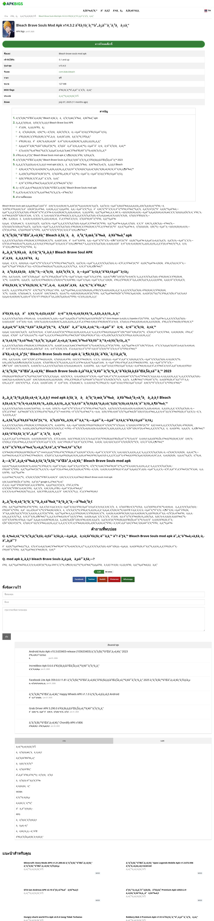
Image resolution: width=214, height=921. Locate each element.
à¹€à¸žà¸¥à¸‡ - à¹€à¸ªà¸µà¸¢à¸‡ (172, 148)
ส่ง (26, 824)
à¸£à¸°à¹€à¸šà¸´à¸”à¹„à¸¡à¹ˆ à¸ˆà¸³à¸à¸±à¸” (65, 201)
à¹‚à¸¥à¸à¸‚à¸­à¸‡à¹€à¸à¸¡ (57, 123)
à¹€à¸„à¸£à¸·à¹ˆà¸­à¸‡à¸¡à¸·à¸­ (158, 42)
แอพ (180, 161)
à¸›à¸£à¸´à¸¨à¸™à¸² (157, 223)
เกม (158, 161)
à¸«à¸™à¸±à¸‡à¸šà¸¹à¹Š (48, 12)
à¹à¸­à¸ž (135, 3)
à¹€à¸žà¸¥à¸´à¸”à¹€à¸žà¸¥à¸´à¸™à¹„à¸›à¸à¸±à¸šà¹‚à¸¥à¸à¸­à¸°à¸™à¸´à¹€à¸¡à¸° (80, 136)
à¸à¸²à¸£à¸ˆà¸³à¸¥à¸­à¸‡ (159, 240)
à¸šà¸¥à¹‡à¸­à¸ (163, 3)
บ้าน (26, 12)
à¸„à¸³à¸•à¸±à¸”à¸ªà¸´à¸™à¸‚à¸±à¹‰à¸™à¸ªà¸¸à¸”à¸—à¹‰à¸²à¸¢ (70, 215)
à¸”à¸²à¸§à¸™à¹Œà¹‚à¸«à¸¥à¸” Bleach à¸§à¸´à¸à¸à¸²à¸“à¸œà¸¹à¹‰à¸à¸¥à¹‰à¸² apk (82, 114)
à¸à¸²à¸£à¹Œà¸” (156, 189)
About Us (141, 917)
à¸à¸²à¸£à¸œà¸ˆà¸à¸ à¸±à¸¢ (162, 172)
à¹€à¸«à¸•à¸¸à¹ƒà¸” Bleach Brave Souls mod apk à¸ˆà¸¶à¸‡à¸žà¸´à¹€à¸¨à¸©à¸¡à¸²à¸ (82, 165)
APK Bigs (46, 29)
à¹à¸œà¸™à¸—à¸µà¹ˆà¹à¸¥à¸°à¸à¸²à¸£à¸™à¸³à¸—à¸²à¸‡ (169, 127)
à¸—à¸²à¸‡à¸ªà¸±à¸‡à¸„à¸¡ (157, 89)
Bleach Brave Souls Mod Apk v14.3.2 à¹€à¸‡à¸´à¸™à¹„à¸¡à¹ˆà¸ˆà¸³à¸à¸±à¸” (86, 12)
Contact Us (187, 917)
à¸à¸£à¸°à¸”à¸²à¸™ (157, 184)
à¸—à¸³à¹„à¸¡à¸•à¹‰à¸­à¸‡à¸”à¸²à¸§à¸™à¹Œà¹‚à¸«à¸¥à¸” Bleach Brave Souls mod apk (82, 211)
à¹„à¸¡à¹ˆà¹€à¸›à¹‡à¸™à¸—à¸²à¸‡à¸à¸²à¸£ (167, 195)
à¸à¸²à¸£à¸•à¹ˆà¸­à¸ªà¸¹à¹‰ (161, 201)
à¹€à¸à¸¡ (148, 3)
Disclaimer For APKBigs (157, 917)
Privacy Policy (174, 917)
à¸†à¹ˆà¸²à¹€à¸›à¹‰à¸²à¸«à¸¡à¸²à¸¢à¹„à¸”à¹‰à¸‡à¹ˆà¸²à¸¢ (71, 206)
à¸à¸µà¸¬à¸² (155, 246)
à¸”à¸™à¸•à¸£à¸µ (167, 61)
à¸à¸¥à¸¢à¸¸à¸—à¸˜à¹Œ (159, 251)
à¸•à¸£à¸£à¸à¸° (156, 206)
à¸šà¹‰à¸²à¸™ (120, 3)
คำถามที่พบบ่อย (49, 220)
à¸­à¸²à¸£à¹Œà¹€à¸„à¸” (158, 178)
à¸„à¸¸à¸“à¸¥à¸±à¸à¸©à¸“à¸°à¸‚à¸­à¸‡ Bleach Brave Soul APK (70, 119)
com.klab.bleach (65, 68)
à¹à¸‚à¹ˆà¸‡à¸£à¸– (155, 110)
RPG (151, 234)
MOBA (152, 212)
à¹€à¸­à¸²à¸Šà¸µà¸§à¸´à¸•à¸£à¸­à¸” (162, 257)
